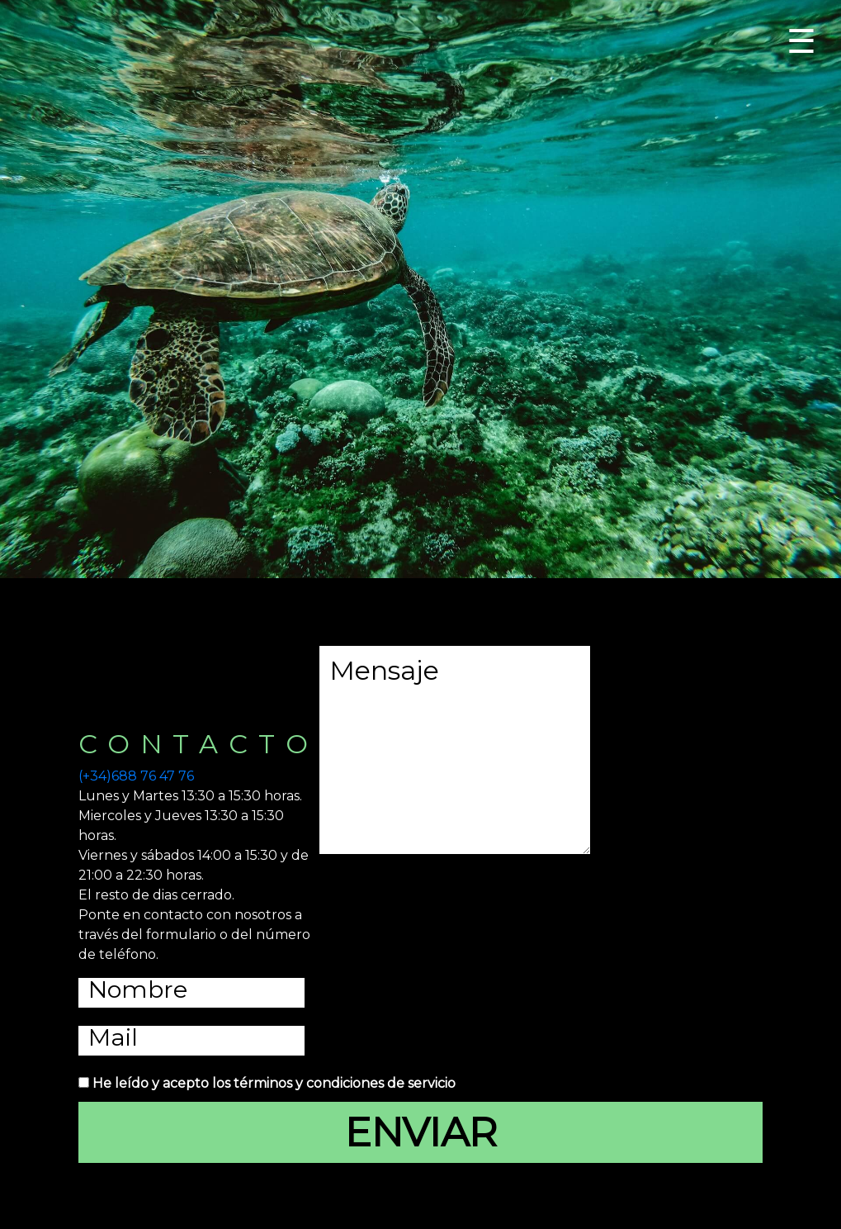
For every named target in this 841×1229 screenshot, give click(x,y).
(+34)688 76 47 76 (136, 776)
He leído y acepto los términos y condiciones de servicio (274, 1083)
